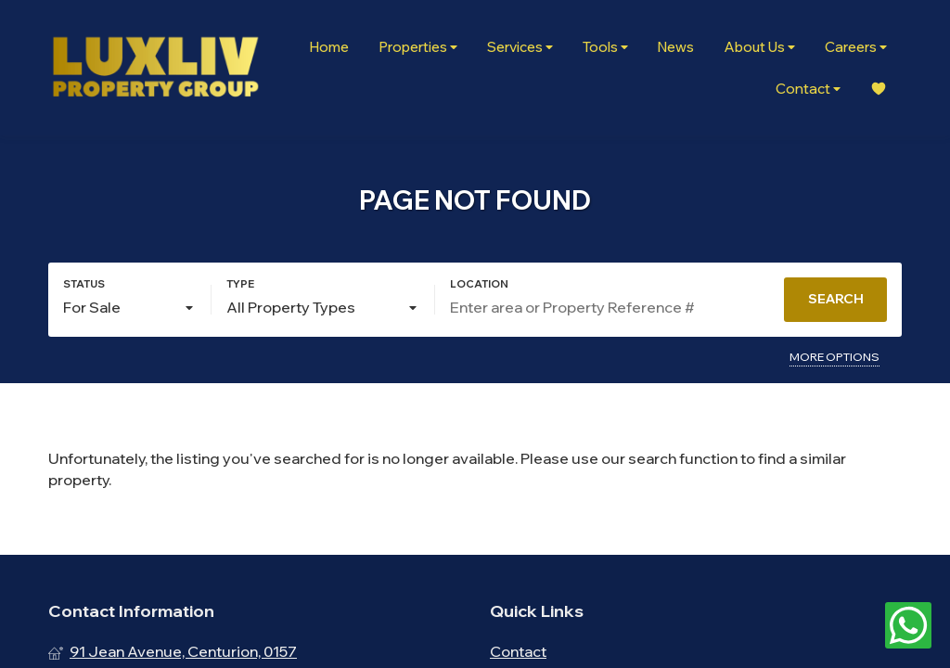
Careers (856, 47)
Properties (418, 47)
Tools (605, 47)
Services (520, 47)
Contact (808, 88)
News (676, 47)
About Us (759, 47)
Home (329, 47)
